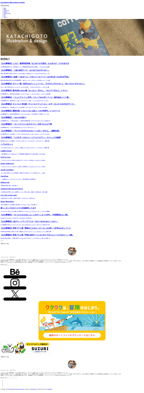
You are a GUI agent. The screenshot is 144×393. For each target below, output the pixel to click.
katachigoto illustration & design (13, 2)
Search (2, 264)
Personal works (6, 13)
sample (5, 12)
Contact (5, 17)
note (4, 15)
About (4, 9)
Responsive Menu (5, 5)
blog (4, 14)
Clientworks (6, 10)
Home (4, 8)
